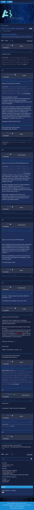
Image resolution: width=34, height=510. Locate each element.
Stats (3, 458)
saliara (9, 436)
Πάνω (2, 454)
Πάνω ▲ (25, 503)
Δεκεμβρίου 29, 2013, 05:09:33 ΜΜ (9, 212)
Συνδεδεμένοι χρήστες (10, 476)
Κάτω (2, 40)
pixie (8, 154)
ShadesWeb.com (20, 508)
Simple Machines (21, 506)
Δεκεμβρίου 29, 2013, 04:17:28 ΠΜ (8, 138)
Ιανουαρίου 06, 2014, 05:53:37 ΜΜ (8, 441)
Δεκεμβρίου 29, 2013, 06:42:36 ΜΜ (9, 229)
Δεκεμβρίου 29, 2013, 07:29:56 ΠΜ (8, 159)
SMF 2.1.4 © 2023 (13, 506)
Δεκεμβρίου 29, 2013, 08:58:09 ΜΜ (9, 292)
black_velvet (10, 74)
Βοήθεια (13, 503)
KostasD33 (5, 483)
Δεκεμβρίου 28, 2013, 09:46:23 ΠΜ (8, 80)
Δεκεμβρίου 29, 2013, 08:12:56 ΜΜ (9, 275)
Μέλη (5, 463)
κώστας (9, 45)
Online (3, 487)
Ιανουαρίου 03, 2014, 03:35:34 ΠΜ (8, 367)
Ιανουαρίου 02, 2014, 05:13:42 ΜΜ (8, 313)
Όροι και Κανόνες (19, 503)
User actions (29, 41)
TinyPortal (9, 503)
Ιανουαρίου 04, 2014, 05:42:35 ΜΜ (8, 399)
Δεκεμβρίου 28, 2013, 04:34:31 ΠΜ (8, 50)
